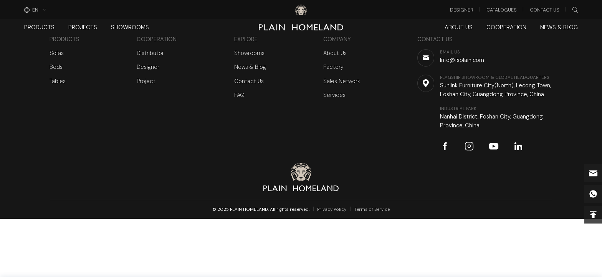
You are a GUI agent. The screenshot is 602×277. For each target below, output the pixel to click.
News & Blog (559, 27)
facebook (445, 146)
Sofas (57, 53)
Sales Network (341, 81)
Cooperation (507, 27)
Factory (333, 67)
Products (39, 27)
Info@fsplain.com (593, 173)
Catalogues (501, 10)
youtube (494, 146)
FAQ (239, 95)
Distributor (150, 53)
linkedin (518, 146)
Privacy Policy (331, 209)
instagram (469, 146)
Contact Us (544, 10)
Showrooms (129, 27)
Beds (56, 67)
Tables (58, 81)
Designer (461, 10)
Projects (82, 27)
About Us (460, 27)
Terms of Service (372, 209)
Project (146, 81)
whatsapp (593, 194)
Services (334, 95)
